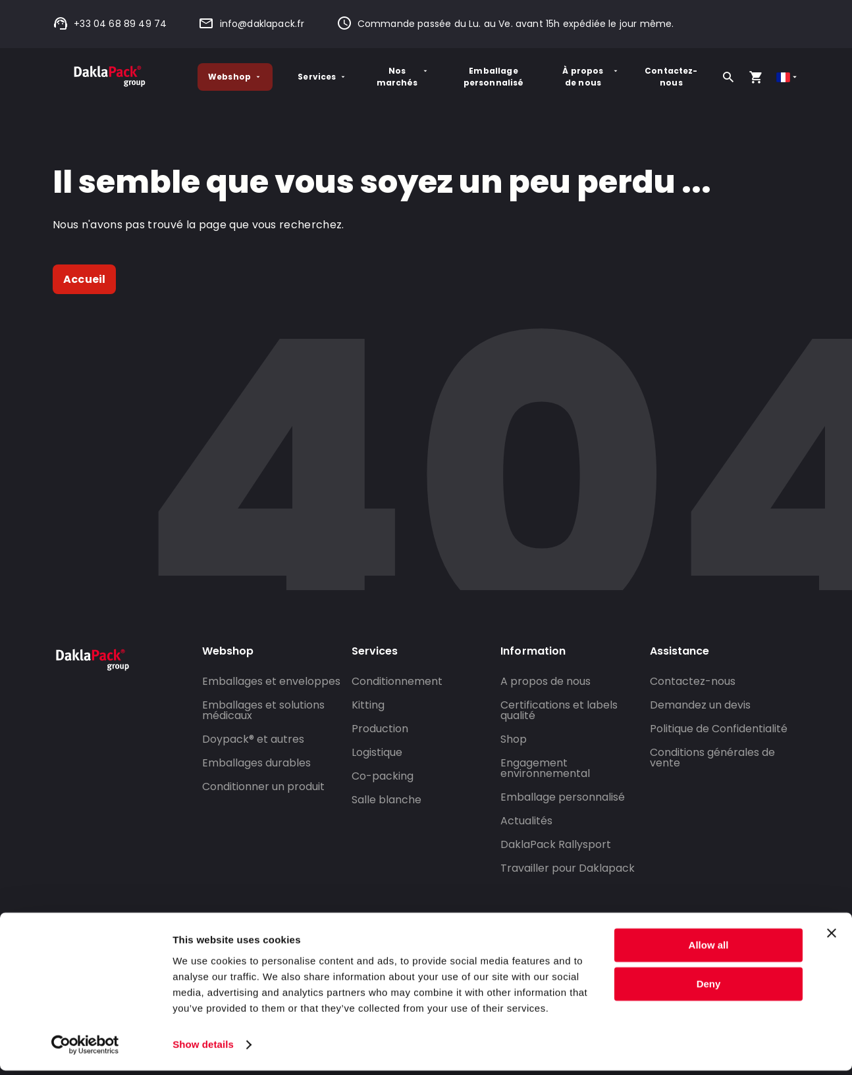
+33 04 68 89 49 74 (110, 24)
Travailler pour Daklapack (567, 868)
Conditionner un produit (263, 786)
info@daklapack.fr (251, 24)
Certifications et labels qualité (559, 710)
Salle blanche (386, 799)
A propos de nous (545, 681)
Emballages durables (256, 762)
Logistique (377, 752)
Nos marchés (403, 76)
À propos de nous (590, 76)
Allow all (709, 950)
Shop (513, 739)
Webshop (235, 76)
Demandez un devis (700, 704)
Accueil (84, 279)
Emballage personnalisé (494, 76)
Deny (709, 988)
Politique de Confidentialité (718, 728)
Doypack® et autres (253, 739)
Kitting (368, 704)
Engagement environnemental (545, 768)
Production (380, 728)
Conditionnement (397, 681)
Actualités (526, 820)
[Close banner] (831, 938)
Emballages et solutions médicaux (263, 710)
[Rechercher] (728, 77)
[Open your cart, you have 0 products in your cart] (756, 77)
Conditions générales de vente (712, 757)
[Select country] (787, 77)
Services (322, 76)
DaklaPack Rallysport (555, 844)
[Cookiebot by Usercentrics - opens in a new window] (85, 1049)
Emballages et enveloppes (271, 681)
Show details (203, 1049)
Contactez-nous (671, 76)
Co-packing (382, 776)
